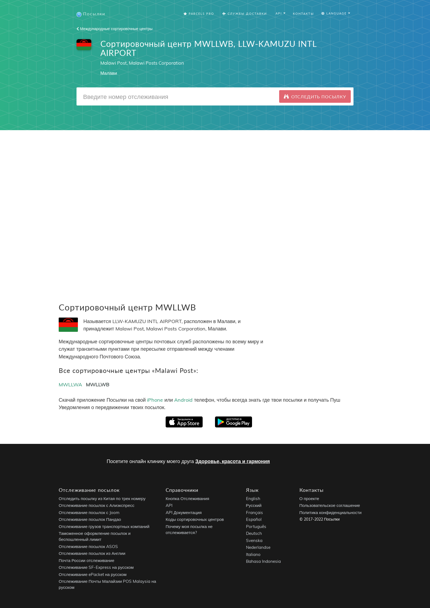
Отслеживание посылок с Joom (89, 512)
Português (256, 526)
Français (254, 512)
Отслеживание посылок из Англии (92, 553)
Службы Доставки (244, 13)
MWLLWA (70, 384)
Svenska (254, 540)
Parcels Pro (198, 13)
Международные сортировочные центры (114, 28)
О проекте (309, 498)
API (169, 505)
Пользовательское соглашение (329, 505)
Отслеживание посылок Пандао (90, 519)
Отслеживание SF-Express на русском (96, 567)
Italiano (253, 554)
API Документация (184, 512)
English (253, 498)
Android (183, 400)
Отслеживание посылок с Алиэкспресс (96, 505)
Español (254, 519)
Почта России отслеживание (86, 560)
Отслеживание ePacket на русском (92, 574)
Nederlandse (258, 547)
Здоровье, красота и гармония (232, 461)
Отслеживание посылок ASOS (88, 546)
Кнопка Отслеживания (187, 498)
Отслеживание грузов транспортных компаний (104, 526)
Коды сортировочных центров (195, 519)
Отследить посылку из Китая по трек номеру (102, 498)
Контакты (303, 13)
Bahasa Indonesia (263, 561)
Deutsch (254, 533)
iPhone (155, 400)
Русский (254, 505)
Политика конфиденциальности (330, 512)
